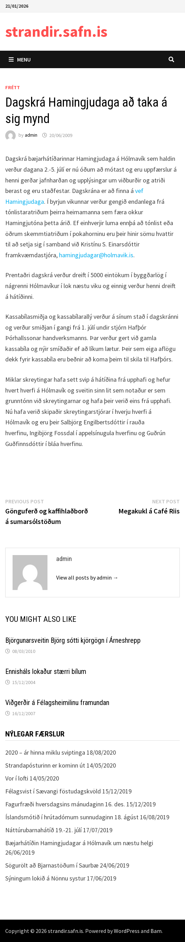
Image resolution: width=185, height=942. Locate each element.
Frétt (12, 87)
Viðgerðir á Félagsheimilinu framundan (57, 702)
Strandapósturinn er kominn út (45, 765)
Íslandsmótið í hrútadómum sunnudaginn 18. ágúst (72, 817)
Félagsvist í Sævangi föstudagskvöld (53, 791)
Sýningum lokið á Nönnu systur (45, 878)
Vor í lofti (16, 778)
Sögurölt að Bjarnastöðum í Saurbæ (51, 865)
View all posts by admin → (87, 577)
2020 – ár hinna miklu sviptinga (45, 752)
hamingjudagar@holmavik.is (96, 255)
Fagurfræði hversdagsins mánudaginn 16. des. (65, 804)
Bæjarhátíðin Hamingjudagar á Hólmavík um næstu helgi (79, 843)
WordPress (127, 930)
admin (31, 135)
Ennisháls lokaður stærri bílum (45, 671)
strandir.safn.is (56, 31)
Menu (20, 59)
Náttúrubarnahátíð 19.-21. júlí (43, 830)
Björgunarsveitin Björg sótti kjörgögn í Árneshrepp (73, 640)
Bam (156, 930)
